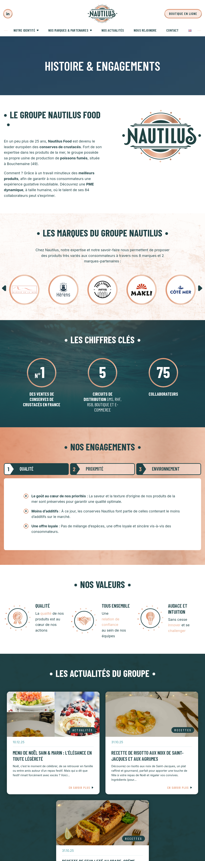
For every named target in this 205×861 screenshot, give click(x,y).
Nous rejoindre (145, 30)
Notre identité (24, 30)
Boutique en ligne (183, 13)
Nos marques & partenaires (68, 30)
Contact (172, 30)
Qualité (18, 469)
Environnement (158, 469)
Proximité (86, 469)
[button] (4, 288)
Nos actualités (113, 30)
